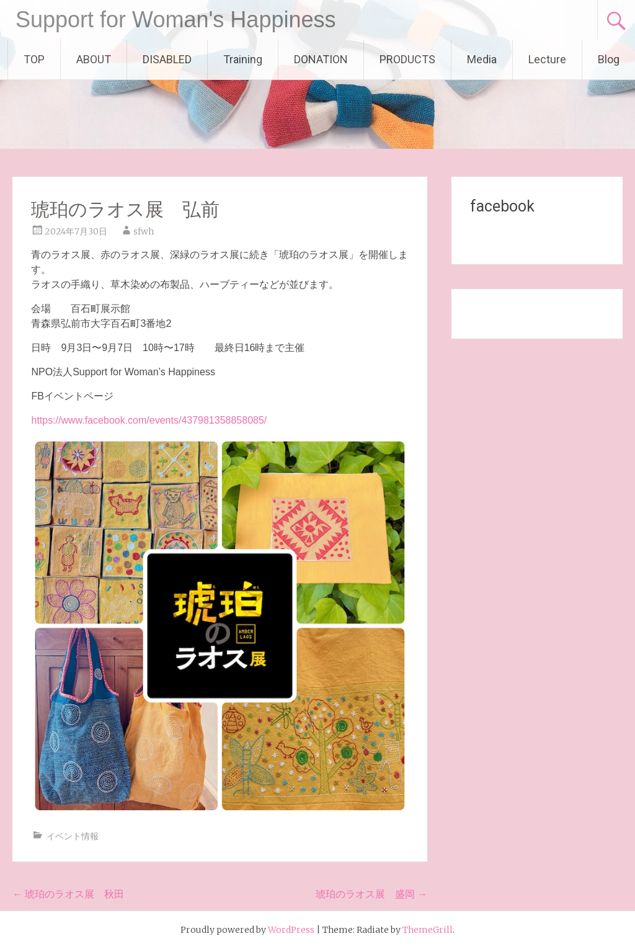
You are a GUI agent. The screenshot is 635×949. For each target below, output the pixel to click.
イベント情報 (73, 836)
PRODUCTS (407, 59)
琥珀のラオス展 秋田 (68, 894)
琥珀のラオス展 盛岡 (371, 894)
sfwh (143, 231)
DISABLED (167, 59)
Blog (608, 59)
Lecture (547, 59)
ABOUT (93, 59)
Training (242, 59)
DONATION (321, 59)
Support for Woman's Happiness (175, 19)
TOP (34, 59)
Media (482, 59)
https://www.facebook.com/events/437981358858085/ (149, 420)
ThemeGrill (427, 929)
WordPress (291, 929)
